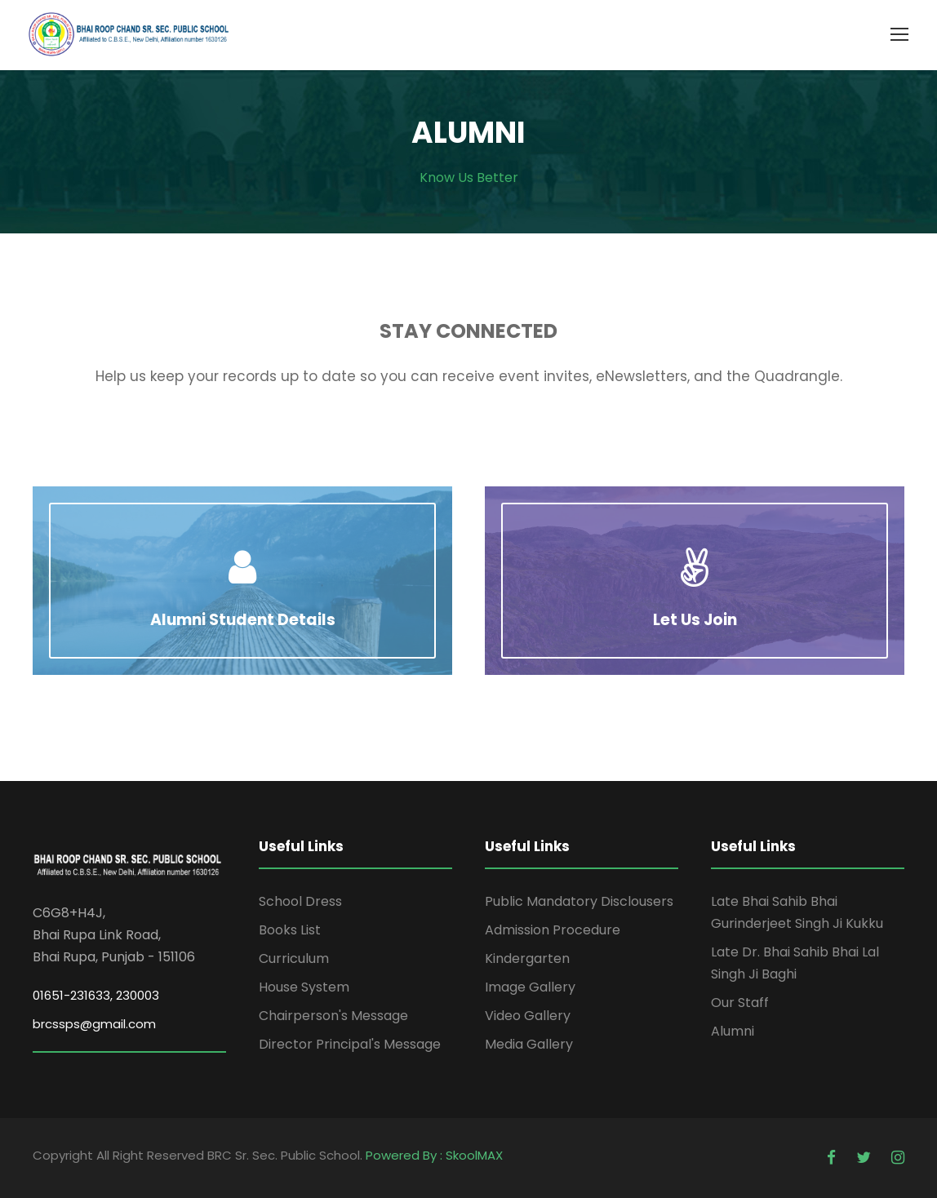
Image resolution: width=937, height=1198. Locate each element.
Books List (290, 930)
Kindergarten (527, 958)
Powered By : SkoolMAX (434, 1155)
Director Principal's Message (350, 1044)
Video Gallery (528, 1015)
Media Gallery (529, 1044)
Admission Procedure (552, 930)
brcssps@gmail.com (94, 1023)
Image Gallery (530, 987)
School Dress (300, 901)
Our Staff (740, 1002)
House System (304, 987)
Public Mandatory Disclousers (579, 901)
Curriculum (294, 958)
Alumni (732, 1031)
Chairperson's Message (333, 1015)
